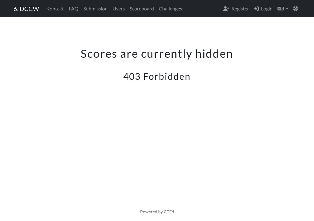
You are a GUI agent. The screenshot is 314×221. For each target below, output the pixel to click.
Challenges (170, 8)
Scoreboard (142, 8)
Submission (95, 8)
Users (119, 8)
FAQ (73, 8)
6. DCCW (26, 8)
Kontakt (55, 8)
